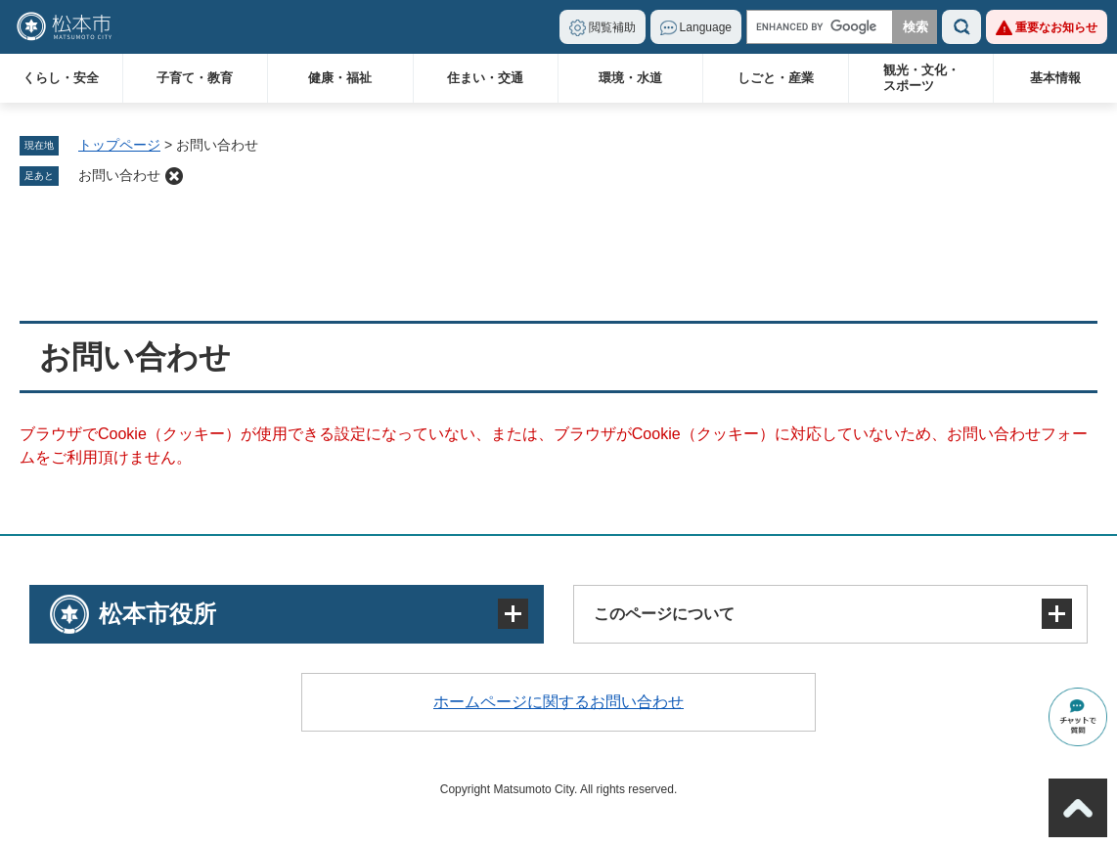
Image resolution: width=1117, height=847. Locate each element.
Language (706, 27)
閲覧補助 (612, 27)
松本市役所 (157, 614)
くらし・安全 (60, 77)
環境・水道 (630, 77)
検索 (961, 27)
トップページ (119, 145)
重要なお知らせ (1056, 27)
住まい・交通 (485, 77)
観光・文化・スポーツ (921, 78)
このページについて (664, 613)
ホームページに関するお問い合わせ (558, 701)
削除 (174, 176)
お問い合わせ (119, 175)
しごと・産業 (775, 77)
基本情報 (1055, 77)
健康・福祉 (340, 77)
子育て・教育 (194, 77)
